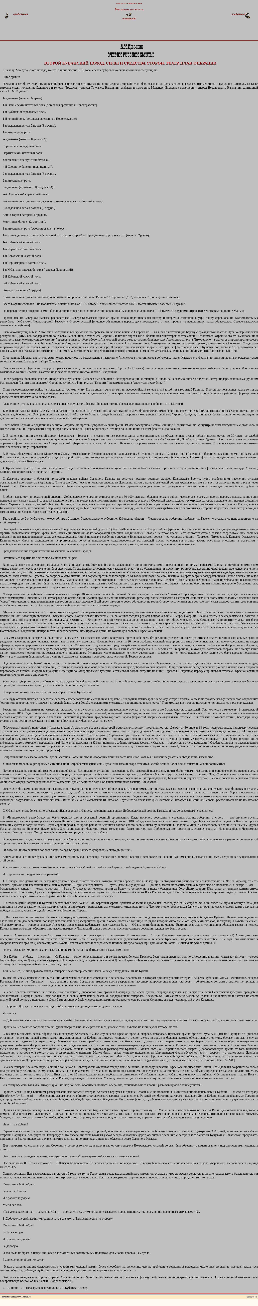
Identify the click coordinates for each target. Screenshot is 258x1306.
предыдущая (20, 14)
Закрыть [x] (252, 1297)
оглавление (129, 18)
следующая (238, 14)
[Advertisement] (133, 31)
